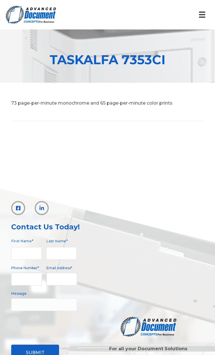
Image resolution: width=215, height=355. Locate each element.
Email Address (59, 268)
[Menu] (202, 15)
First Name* (22, 241)
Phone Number (25, 268)
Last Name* (57, 241)
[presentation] (53, 325)
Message (19, 293)
